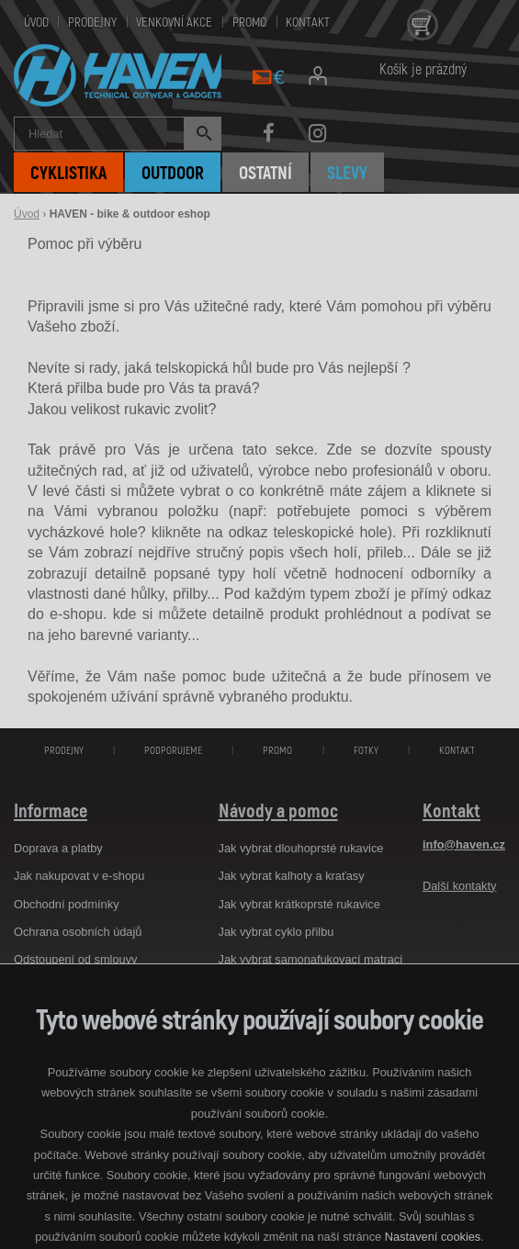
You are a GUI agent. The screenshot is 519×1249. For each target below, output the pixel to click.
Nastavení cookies (433, 1236)
